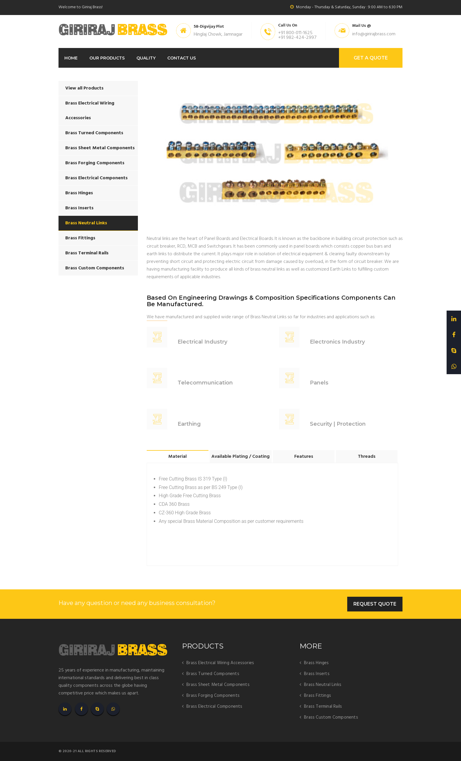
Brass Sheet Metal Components (100, 148)
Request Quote (374, 604)
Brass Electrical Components (96, 178)
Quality (146, 58)
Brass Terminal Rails (86, 253)
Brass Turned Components (94, 133)
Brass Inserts (79, 208)
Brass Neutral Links (86, 223)
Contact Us (181, 58)
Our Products (107, 58)
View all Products (84, 88)
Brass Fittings (80, 238)
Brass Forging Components (94, 163)
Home (71, 58)
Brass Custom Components (94, 268)
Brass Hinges (79, 193)
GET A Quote (371, 58)
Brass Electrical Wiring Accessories (89, 111)
